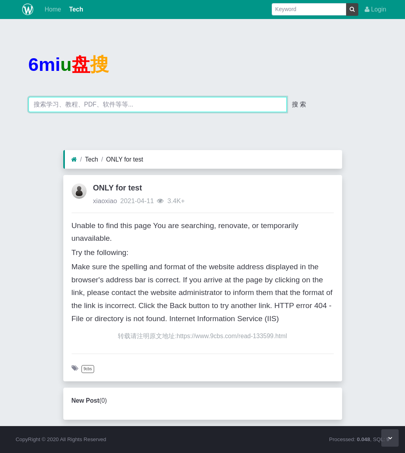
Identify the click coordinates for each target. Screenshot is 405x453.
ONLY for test (124, 159)
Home (52, 9)
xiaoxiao (105, 201)
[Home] (74, 159)
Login (375, 9)
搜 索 (299, 104)
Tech (75, 9)
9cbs (87, 369)
